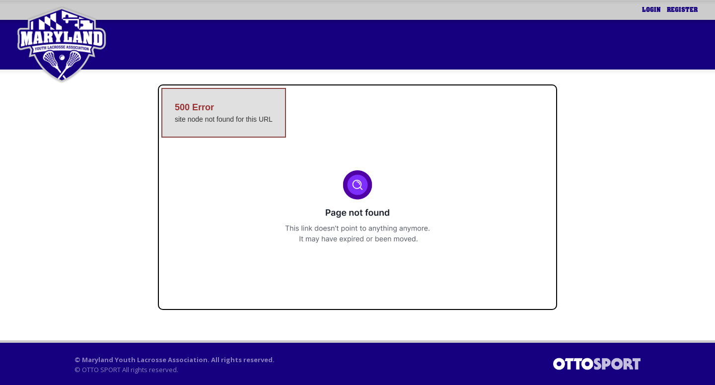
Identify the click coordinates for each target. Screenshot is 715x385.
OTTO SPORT (101, 369)
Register (682, 10)
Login (651, 10)
